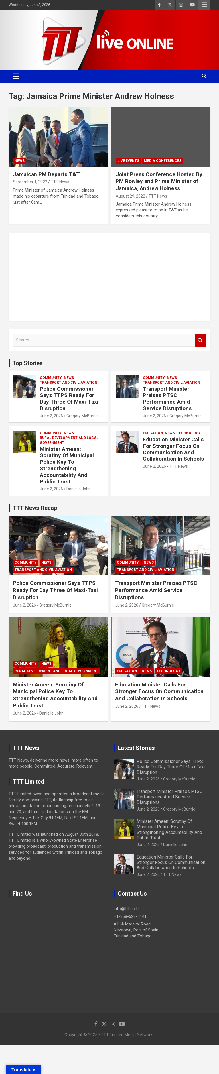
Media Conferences (162, 161)
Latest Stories (136, 748)
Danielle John (78, 489)
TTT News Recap (35, 508)
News (20, 161)
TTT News (60, 182)
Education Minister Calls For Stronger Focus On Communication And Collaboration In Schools (173, 449)
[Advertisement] (109, 277)
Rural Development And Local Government (69, 440)
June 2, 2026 (51, 416)
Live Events (128, 161)
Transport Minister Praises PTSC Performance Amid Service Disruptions (167, 399)
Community (51, 378)
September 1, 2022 (30, 182)
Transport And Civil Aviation (68, 383)
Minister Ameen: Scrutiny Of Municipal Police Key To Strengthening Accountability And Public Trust (67, 465)
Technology (189, 433)
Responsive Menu (204, 5)
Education (153, 433)
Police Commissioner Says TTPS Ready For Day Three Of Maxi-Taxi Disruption (69, 399)
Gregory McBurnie (82, 416)
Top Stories (28, 363)
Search (200, 340)
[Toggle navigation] (16, 76)
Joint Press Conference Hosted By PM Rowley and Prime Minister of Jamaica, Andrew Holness (159, 181)
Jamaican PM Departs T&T (46, 174)
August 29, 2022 (130, 196)
